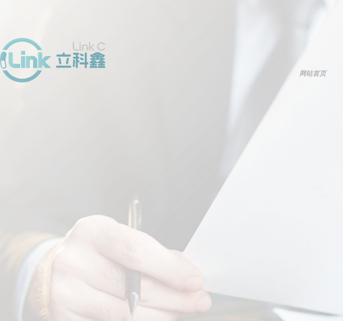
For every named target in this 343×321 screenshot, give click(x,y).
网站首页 (312, 73)
